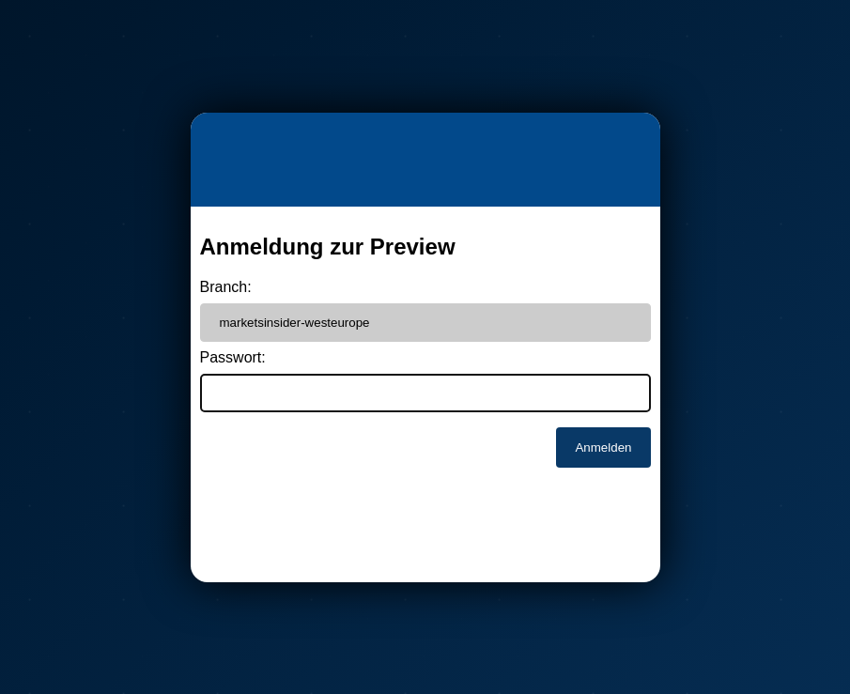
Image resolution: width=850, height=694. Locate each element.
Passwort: (233, 357)
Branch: (226, 287)
